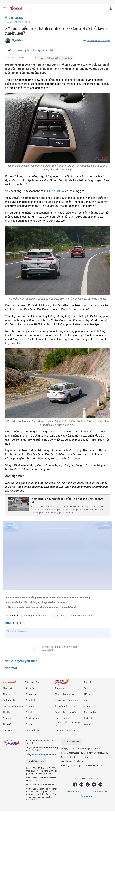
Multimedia (90, 712)
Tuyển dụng (86, 796)
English (88, 682)
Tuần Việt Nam (32, 730)
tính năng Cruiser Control (36, 615)
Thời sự (6, 694)
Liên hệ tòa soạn (36, 761)
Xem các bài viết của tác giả (98, 41)
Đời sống (7, 730)
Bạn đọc (29, 724)
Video (87, 706)
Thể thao (7, 712)
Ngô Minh (17, 40)
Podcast (88, 718)
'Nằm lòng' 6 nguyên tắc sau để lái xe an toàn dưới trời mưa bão (67, 500)
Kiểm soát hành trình (81, 615)
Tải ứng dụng (73, 791)
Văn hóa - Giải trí (33, 682)
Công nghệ (31, 694)
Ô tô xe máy (31, 706)
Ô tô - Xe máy (16, 18)
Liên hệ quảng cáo (71, 741)
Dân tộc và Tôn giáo (13, 706)
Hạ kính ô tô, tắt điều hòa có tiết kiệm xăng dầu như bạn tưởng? (42, 606)
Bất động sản (32, 718)
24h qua (88, 724)
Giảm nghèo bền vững (66, 712)
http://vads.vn (76, 761)
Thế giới (7, 724)
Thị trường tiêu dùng (65, 706)
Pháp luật (30, 700)
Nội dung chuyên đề (65, 730)
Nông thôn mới (62, 718)
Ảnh (86, 700)
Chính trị (7, 688)
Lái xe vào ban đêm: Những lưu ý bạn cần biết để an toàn (38, 602)
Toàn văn (59, 688)
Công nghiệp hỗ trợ (65, 694)
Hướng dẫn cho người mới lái (35, 50)
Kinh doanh (9, 700)
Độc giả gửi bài (100, 791)
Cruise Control (55, 191)
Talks (86, 688)
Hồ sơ (87, 694)
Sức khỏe (29, 688)
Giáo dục (7, 718)
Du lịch (28, 712)
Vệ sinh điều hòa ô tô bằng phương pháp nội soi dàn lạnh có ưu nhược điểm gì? (50, 597)
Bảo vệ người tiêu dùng (66, 700)
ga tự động (59, 615)
